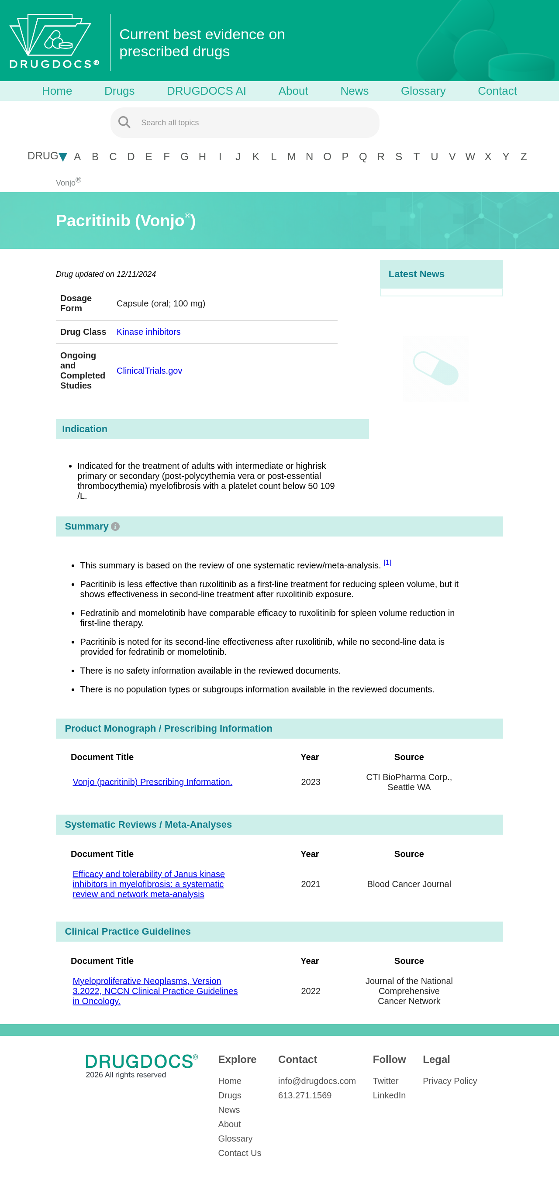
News (354, 90)
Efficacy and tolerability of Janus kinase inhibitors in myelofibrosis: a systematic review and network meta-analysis (148, 884)
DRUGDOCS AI (206, 90)
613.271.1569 (304, 1095)
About (293, 90)
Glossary (423, 90)
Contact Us (240, 1153)
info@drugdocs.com (317, 1081)
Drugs (119, 90)
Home (57, 90)
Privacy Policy (450, 1081)
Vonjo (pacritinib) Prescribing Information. (152, 782)
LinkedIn (389, 1095)
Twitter (386, 1081)
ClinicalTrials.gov (149, 370)
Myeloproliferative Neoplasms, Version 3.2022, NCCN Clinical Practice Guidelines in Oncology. (155, 991)
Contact (497, 90)
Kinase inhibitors (149, 332)
